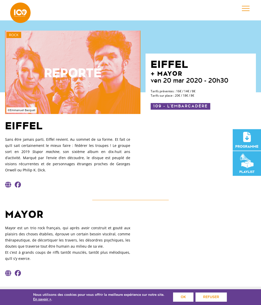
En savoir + (42, 299)
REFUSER (211, 297)
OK (183, 297)
